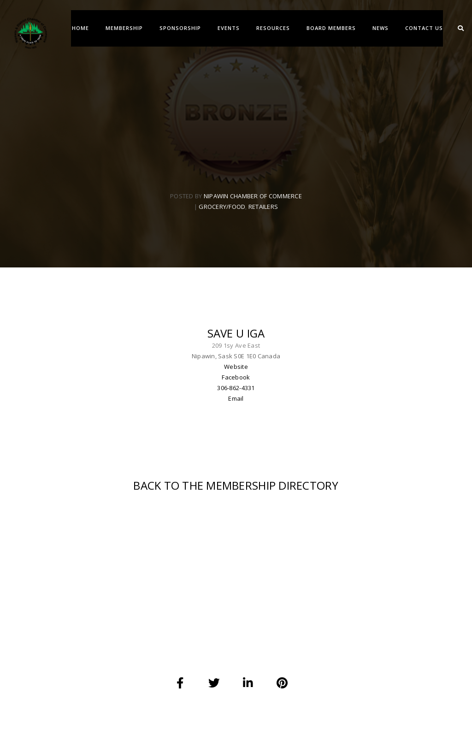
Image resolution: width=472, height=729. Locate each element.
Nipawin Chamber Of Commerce (253, 199)
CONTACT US (423, 27)
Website (236, 371)
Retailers (263, 209)
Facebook (236, 382)
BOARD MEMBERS (330, 27)
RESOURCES (272, 27)
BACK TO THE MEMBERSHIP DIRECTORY (235, 492)
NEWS (380, 27)
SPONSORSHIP (180, 27)
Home (79, 27)
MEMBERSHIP (123, 27)
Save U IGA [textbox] (236, 338)
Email (235, 403)
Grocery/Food (222, 209)
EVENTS (228, 27)
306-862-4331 (235, 392)
